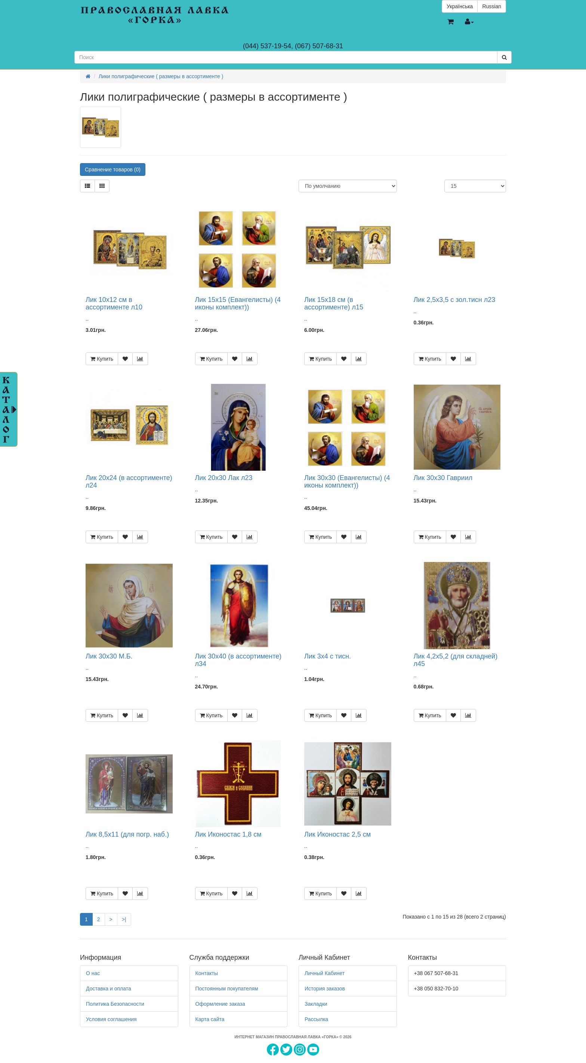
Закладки (316, 1004)
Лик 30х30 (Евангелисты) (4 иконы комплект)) (347, 481)
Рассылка (316, 1019)
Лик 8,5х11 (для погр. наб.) (127, 834)
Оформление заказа (220, 1004)
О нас (93, 973)
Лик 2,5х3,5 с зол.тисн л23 (455, 299)
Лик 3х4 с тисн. (327, 656)
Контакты (206, 973)
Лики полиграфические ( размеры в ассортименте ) (161, 76)
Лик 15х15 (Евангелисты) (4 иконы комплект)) (238, 303)
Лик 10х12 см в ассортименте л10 (114, 303)
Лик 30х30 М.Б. (109, 656)
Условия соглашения (111, 1019)
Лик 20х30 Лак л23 (224, 478)
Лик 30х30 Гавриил (443, 478)
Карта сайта (210, 1019)
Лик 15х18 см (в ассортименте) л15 (333, 303)
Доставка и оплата (108, 989)
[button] (450, 22)
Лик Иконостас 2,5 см (337, 834)
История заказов (325, 989)
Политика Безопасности (115, 1004)
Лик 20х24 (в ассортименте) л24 (129, 481)
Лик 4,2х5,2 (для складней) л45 (456, 660)
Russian (491, 6)
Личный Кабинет (325, 973)
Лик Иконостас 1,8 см (228, 834)
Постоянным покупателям (226, 989)
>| (124, 919)
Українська (460, 6)
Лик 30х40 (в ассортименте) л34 (238, 660)
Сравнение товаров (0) (113, 169)
